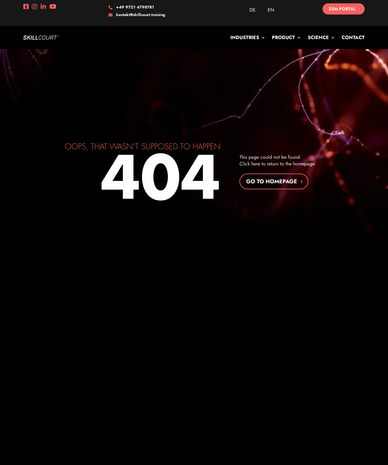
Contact (353, 37)
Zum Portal (342, 9)
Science (318, 37)
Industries (244, 37)
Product (283, 37)
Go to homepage (271, 181)
